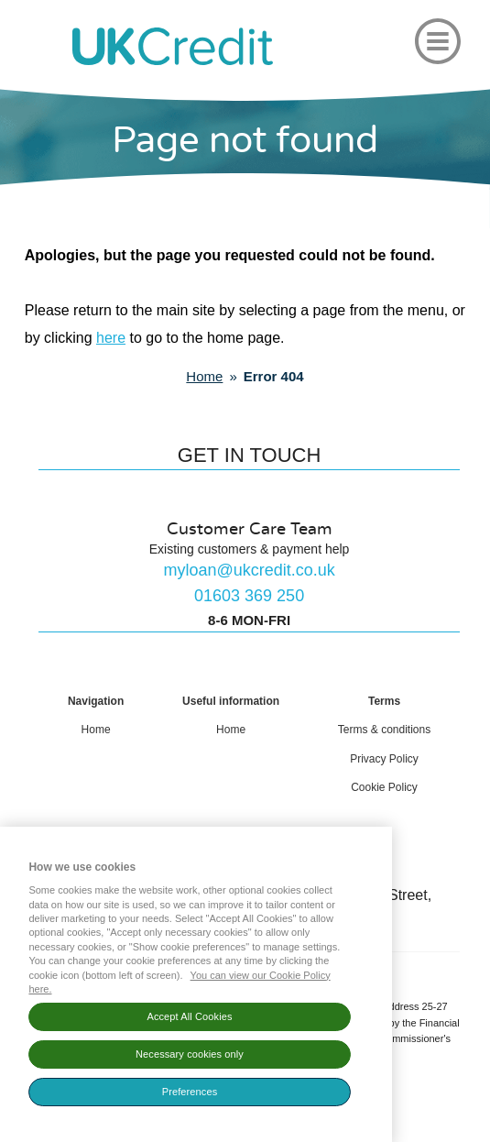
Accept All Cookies (189, 1021)
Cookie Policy (384, 787)
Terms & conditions (384, 729)
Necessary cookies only (190, 1058)
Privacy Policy (384, 758)
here (110, 338)
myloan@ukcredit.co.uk (248, 570)
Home (96, 729)
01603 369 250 (249, 596)
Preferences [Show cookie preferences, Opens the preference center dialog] (190, 1096)
